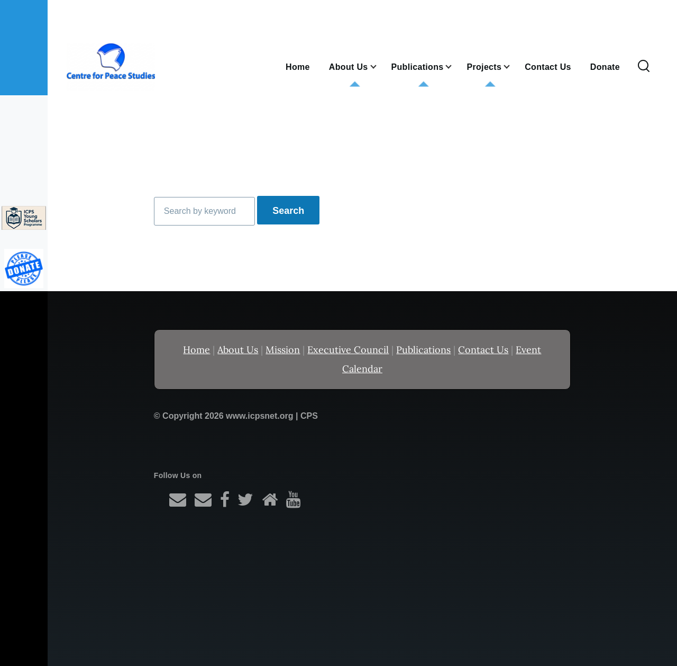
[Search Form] (643, 66)
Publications (423, 350)
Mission (283, 350)
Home (196, 350)
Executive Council (348, 350)
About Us (237, 350)
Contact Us (483, 350)
